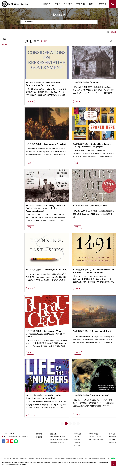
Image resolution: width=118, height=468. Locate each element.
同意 (114, 463)
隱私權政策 (64, 462)
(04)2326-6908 (9, 433)
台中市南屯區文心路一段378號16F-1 (16, 436)
